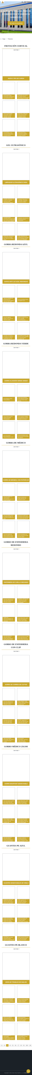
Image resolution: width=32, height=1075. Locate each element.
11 (30, 1045)
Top (28, 1071)
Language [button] (29, 2)
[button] (22, 2)
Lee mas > (15, 149)
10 (27, 1045)
